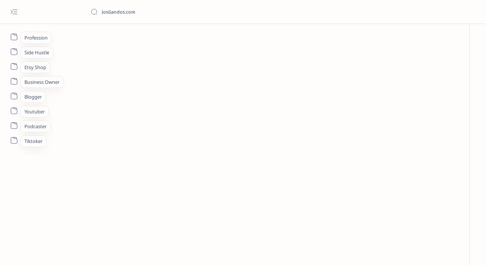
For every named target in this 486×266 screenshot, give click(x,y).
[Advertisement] (257, 84)
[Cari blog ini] (146, 12)
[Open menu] (13, 12)
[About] (13, 37)
